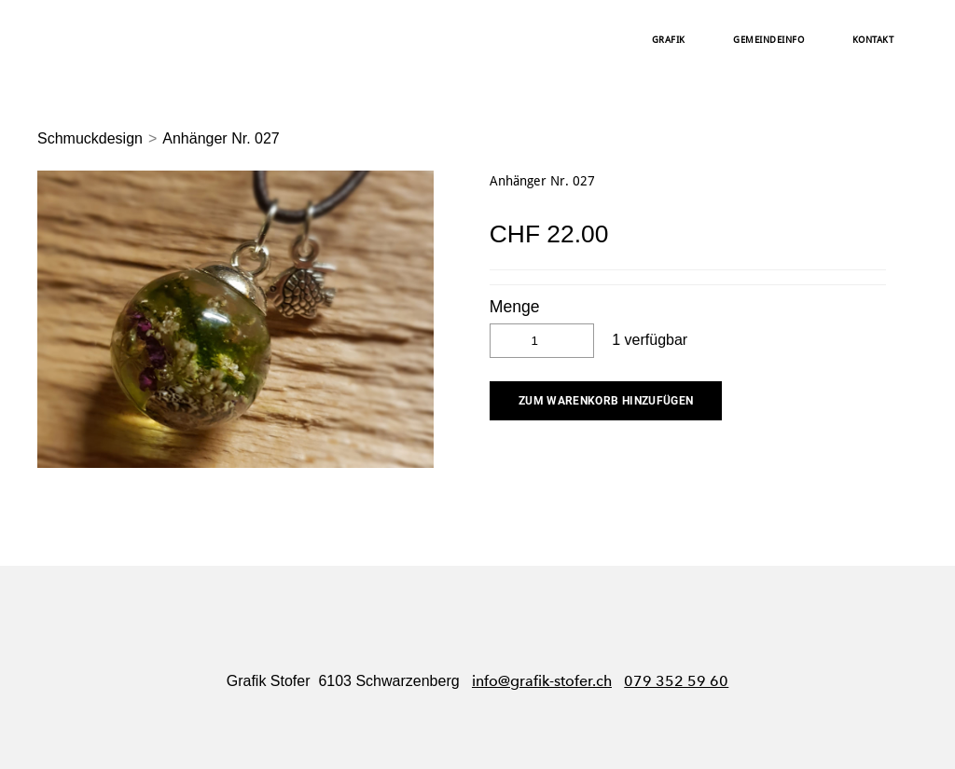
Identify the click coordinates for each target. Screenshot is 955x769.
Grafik (668, 40)
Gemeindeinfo (768, 40)
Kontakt (873, 40)
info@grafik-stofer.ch (542, 681)
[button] (606, 400)
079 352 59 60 (676, 681)
